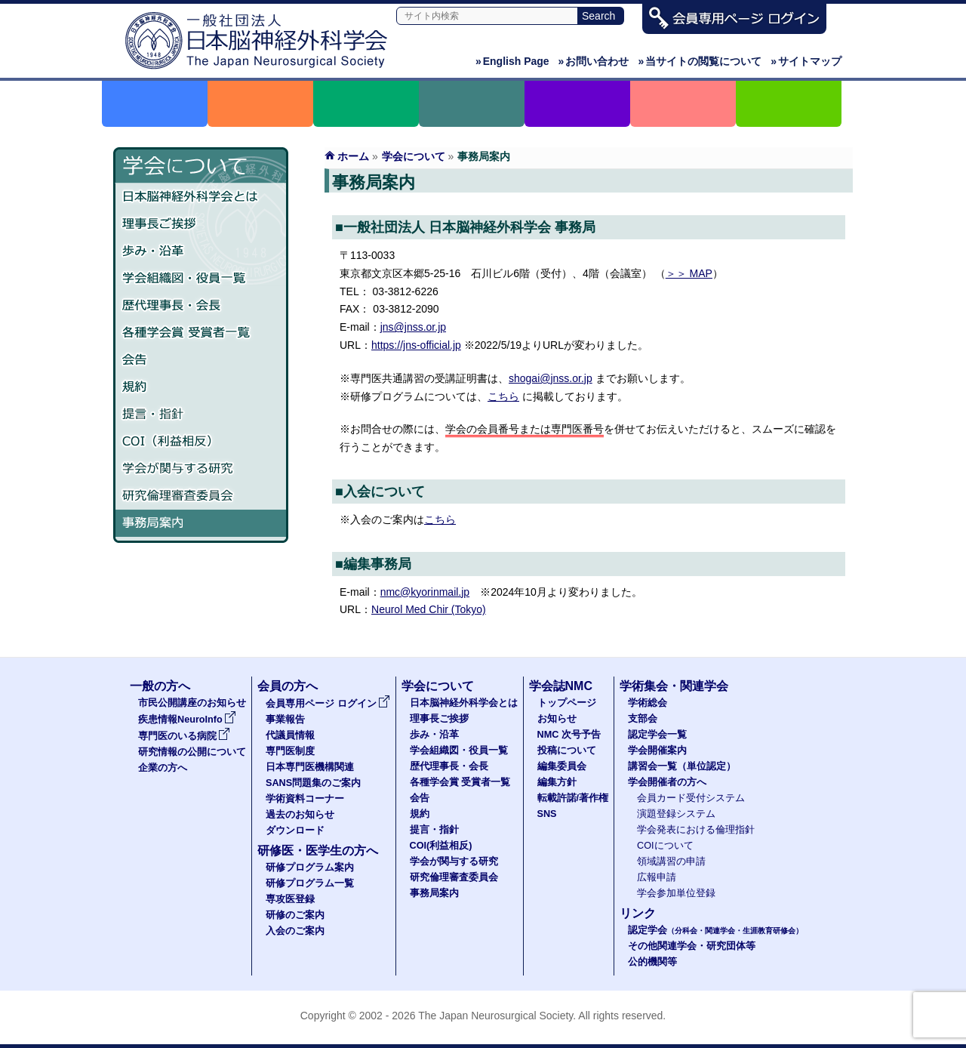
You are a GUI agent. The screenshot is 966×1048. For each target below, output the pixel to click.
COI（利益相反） (200, 441)
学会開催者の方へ (667, 782)
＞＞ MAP (689, 273)
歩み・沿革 (200, 251)
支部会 (642, 719)
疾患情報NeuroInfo (187, 719)
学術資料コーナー (305, 799)
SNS (547, 814)
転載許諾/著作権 (573, 798)
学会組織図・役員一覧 (200, 278)
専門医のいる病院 (184, 736)
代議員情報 (290, 735)
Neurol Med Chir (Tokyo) (428, 609)
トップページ (566, 703)
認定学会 (715, 930)
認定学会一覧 (657, 734)
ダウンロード (295, 830)
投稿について (566, 750)
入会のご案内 (295, 931)
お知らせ (557, 719)
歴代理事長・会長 (200, 305)
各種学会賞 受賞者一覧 (200, 333)
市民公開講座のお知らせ (192, 703)
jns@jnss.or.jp (413, 327)
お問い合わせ (593, 61)
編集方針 (557, 782)
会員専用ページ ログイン (328, 703)
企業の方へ (162, 768)
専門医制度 (290, 751)
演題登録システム (676, 814)
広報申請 (656, 877)
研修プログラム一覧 (310, 883)
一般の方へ (160, 686)
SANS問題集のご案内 (313, 783)
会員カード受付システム (691, 798)
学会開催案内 (657, 750)
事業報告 (285, 719)
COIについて (665, 845)
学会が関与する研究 (200, 468)
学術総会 (647, 703)
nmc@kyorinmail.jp (424, 592)
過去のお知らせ (300, 814)
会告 (200, 360)
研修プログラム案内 (310, 867)
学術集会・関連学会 (674, 686)
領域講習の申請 (671, 861)
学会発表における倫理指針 (696, 830)
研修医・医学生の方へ (317, 850)
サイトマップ (806, 61)
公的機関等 (652, 962)
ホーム (353, 156)
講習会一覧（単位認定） (682, 766)
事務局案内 (200, 523)
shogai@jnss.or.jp (550, 378)
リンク (638, 913)
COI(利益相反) (441, 845)
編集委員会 (561, 766)
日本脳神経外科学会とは (200, 197)
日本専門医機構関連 (310, 767)
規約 (200, 387)
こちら (503, 396)
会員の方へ (287, 686)
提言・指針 (200, 414)
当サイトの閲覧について (699, 61)
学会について (413, 156)
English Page (512, 61)
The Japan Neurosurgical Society (495, 1015)
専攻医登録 (290, 899)
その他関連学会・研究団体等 (691, 946)
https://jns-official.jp (416, 345)
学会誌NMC (560, 686)
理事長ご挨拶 (200, 224)
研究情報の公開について (192, 752)
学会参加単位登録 (676, 893)
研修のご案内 (295, 915)
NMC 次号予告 (569, 734)
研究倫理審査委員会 (200, 496)
